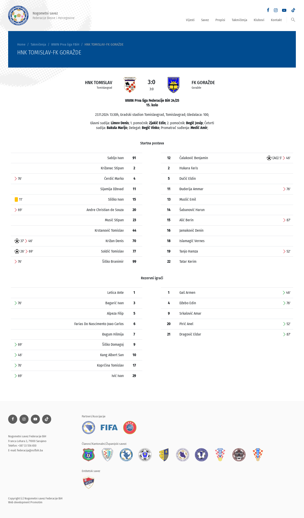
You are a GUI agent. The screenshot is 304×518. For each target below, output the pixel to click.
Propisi (220, 20)
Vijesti (190, 20)
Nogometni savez (41, 15)
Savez (205, 20)
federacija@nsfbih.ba (30, 450)
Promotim (36, 502)
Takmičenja (239, 20)
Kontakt (276, 20)
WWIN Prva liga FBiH (65, 44)
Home (21, 44)
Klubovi (259, 20)
